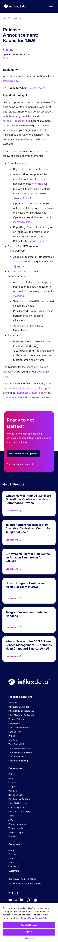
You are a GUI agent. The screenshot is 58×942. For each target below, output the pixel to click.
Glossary (12, 836)
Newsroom (13, 862)
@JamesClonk (21, 222)
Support (12, 786)
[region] (29, 922)
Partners (12, 858)
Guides (11, 774)
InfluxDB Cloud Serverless (21, 711)
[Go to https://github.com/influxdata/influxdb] (28, 900)
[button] (51, 6)
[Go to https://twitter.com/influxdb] (16, 901)
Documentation (15, 795)
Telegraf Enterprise (17, 719)
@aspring (18, 296)
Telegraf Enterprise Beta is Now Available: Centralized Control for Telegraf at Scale (28, 528)
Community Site (12, 397)
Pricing (11, 735)
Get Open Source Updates (23, 453)
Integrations (14, 723)
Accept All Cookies (29, 925)
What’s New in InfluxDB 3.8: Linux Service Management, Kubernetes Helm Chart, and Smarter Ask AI (29, 645)
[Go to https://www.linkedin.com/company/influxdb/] (21, 900)
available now (11, 81)
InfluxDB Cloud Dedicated (21, 715)
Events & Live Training (19, 799)
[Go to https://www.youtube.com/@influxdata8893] (10, 900)
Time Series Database (19, 748)
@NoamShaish (21, 198)
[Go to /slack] (35, 900)
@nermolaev (39, 184)
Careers (12, 854)
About (11, 850)
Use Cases (13, 740)
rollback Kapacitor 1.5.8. (16, 121)
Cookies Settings (29, 938)
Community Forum (17, 807)
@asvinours (39, 241)
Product (6, 58)
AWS (10, 819)
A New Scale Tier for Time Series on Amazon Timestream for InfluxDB (28, 557)
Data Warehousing (17, 756)
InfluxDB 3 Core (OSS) (19, 811)
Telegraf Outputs (16, 832)
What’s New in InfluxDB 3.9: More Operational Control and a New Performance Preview (28, 499)
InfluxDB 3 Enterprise (18, 707)
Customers (13, 782)
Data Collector (15, 731)
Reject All (29, 931)
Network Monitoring (18, 760)
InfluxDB (12, 702)
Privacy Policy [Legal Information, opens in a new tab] (41, 918)
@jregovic (19, 266)
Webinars (12, 791)
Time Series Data (16, 744)
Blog (10, 778)
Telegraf (12, 815)
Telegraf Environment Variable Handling (26, 614)
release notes (37, 88)
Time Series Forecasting (20, 752)
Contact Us (13, 866)
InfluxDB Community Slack (28, 388)
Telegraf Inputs (15, 828)
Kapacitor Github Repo (30, 393)
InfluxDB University (17, 803)
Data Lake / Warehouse (19, 727)
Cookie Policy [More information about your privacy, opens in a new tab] (27, 918)
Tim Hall (10, 50)
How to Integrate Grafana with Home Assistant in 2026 (26, 585)
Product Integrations (18, 824)
